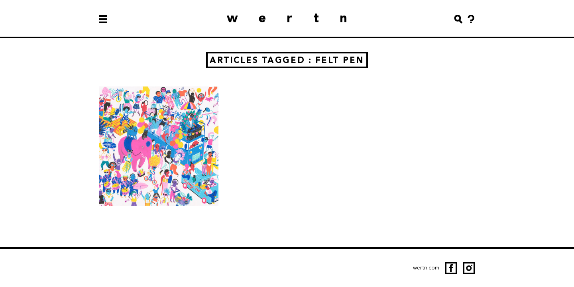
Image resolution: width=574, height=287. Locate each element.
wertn (297, 18)
